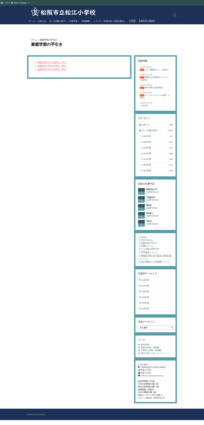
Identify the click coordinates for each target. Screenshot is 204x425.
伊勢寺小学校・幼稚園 (151, 355)
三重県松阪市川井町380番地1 (153, 372)
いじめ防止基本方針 (150, 251)
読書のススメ (147, 248)
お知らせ (42, 21)
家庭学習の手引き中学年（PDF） (53, 66)
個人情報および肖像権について (155, 265)
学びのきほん (147, 242)
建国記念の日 (151, 191)
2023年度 (158, 149)
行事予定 (73, 21)
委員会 (149, 207)
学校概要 (86, 21)
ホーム (32, 21)
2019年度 (158, 172)
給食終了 (150, 215)
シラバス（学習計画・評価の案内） (110, 21)
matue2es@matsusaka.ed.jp (152, 380)
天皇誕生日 (150, 199)
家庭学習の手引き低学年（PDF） (53, 62)
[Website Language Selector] (21, 3)
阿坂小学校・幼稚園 (150, 352)
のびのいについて (155, 260)
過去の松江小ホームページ (153, 357)
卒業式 (149, 223)
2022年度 (158, 155)
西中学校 (145, 349)
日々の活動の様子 (57, 21)
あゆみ (144, 239)
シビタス (6, 3)
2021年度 (158, 161)
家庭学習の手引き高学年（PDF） (53, 69)
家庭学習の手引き (149, 245)
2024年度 (158, 143)
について (150, 255)
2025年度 (158, 137)
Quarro (42, 419)
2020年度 (158, 167)
